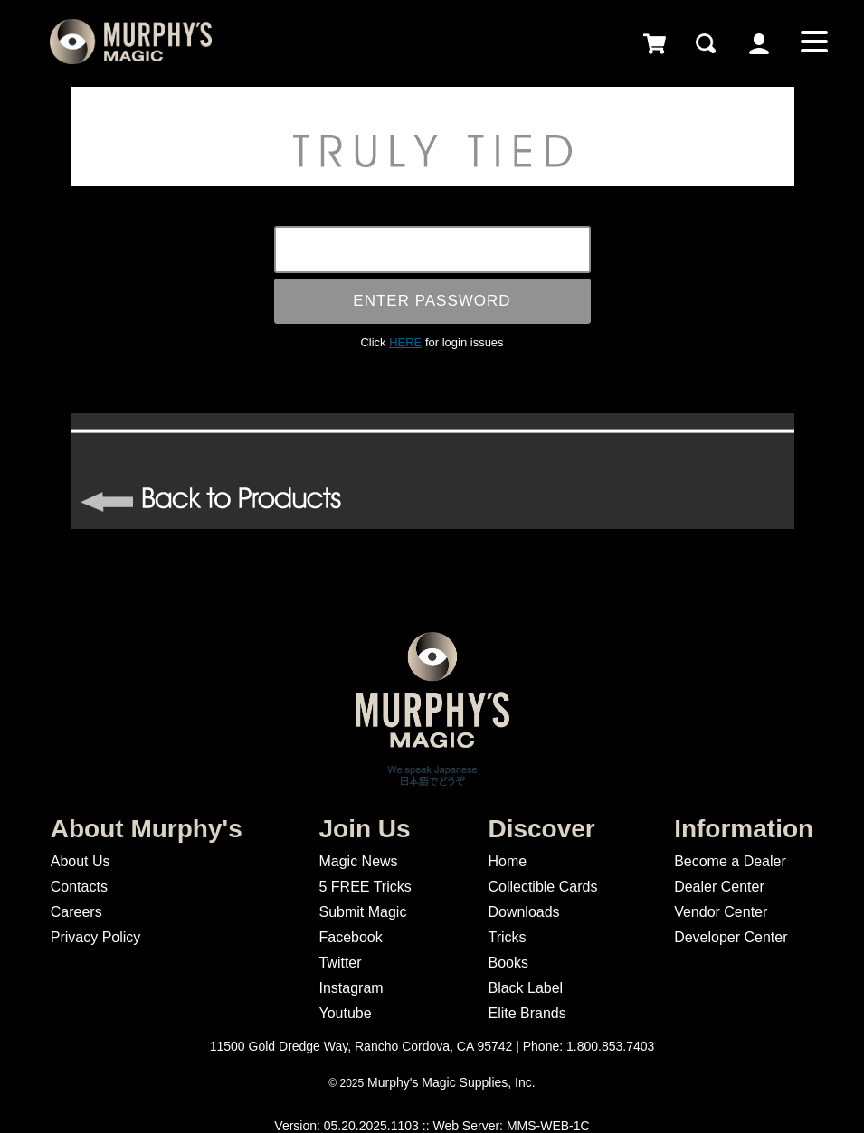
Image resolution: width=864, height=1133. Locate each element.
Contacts (79, 886)
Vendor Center (720, 912)
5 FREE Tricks (364, 886)
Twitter (339, 962)
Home (507, 861)
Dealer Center (719, 886)
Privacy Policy (96, 937)
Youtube (344, 1013)
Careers (76, 912)
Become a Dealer (730, 861)
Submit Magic (362, 912)
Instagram (350, 988)
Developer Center (730, 937)
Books (507, 962)
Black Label (525, 988)
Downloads (523, 912)
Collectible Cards (542, 886)
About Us (80, 861)
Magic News (357, 861)
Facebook (350, 937)
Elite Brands (526, 1013)
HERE (405, 342)
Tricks (507, 937)
